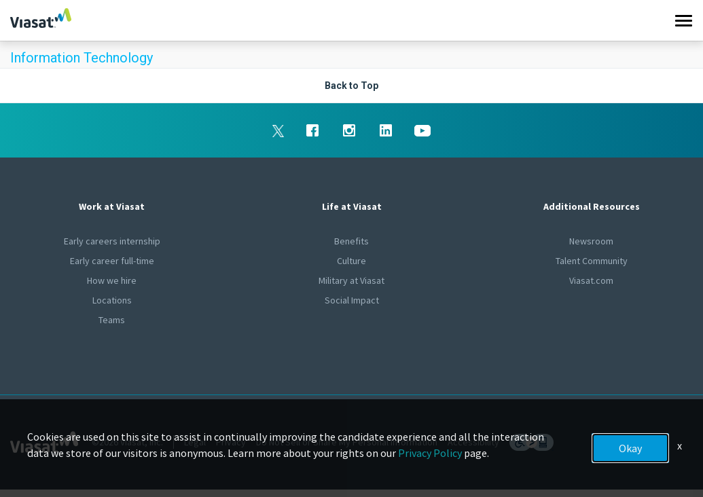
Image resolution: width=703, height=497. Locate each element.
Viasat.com (591, 280)
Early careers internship (112, 241)
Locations (112, 300)
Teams (111, 320)
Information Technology (81, 58)
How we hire (112, 280)
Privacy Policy (430, 453)
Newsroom (591, 241)
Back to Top (351, 85)
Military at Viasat (351, 280)
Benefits (351, 241)
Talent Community (592, 261)
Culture (351, 261)
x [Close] (679, 445)
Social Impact (352, 300)
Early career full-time (112, 261)
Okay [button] (630, 448)
